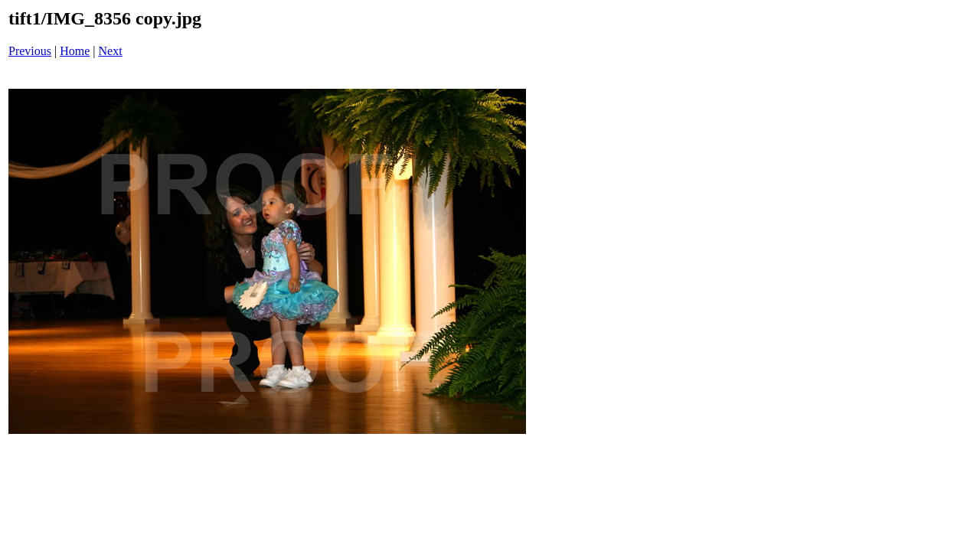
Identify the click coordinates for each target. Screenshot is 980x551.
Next (110, 50)
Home (75, 50)
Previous (29, 50)
